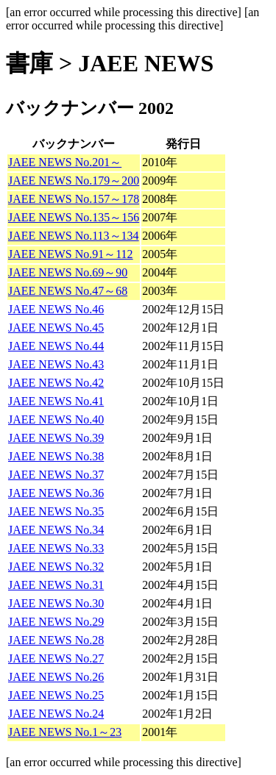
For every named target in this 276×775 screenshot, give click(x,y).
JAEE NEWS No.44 (56, 346)
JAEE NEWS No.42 (56, 382)
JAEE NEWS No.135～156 (73, 217)
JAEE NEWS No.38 (56, 456)
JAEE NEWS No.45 (56, 327)
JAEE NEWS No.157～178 (73, 199)
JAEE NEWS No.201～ (64, 162)
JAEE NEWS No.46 (56, 309)
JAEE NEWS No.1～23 (64, 732)
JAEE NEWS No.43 (56, 364)
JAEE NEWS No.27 (56, 658)
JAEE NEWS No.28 (56, 640)
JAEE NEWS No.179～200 (73, 180)
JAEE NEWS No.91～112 (70, 254)
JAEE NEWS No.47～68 (67, 291)
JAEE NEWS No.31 (56, 585)
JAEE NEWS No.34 (56, 530)
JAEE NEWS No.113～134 (73, 235)
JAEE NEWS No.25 (56, 695)
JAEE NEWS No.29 (56, 621)
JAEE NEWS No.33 (56, 548)
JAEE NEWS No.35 (56, 511)
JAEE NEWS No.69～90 (67, 272)
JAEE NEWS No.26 (56, 677)
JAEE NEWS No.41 (56, 401)
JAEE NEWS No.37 (56, 474)
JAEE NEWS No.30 (56, 603)
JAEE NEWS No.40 (56, 419)
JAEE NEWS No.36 (56, 493)
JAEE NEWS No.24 (56, 713)
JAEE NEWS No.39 (56, 438)
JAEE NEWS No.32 (56, 566)
